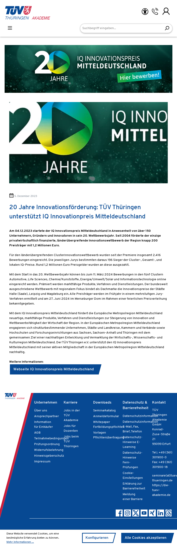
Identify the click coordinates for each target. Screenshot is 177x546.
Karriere (70, 402)
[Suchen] (167, 28)
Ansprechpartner (46, 416)
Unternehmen (45, 402)
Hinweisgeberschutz (49, 456)
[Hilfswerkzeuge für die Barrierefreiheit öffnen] (145, 12)
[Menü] (10, 28)
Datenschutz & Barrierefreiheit (135, 405)
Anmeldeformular (106, 416)
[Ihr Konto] (166, 11)
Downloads (102, 402)
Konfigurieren (97, 538)
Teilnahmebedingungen (51, 438)
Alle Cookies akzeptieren (145, 538)
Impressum (42, 461)
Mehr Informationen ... (20, 542)
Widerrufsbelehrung (48, 450)
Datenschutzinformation (140, 416)
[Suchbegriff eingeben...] (121, 28)
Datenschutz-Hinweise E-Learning (132, 442)
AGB (37, 432)
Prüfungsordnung (47, 444)
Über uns (40, 410)
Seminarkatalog (104, 410)
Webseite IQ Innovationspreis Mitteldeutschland (53, 369)
